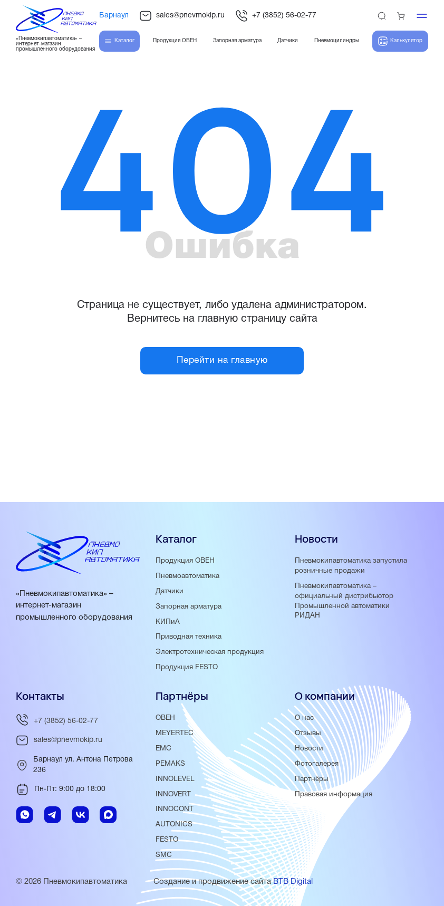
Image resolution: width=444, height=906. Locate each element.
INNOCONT (175, 809)
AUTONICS (174, 824)
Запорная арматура (188, 606)
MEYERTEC (175, 733)
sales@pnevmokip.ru (182, 15)
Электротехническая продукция (210, 652)
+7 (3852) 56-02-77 (275, 15)
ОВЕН (165, 718)
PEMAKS (170, 763)
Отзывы (308, 733)
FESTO (167, 839)
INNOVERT (173, 794)
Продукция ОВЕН (185, 560)
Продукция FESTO (187, 667)
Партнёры (312, 779)
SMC (164, 855)
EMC (163, 748)
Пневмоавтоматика (187, 576)
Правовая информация (333, 794)
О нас (304, 718)
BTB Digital (293, 881)
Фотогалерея (317, 763)
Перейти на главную (222, 360)
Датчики (170, 591)
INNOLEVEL (175, 779)
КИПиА (168, 622)
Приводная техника (188, 637)
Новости (309, 748)
